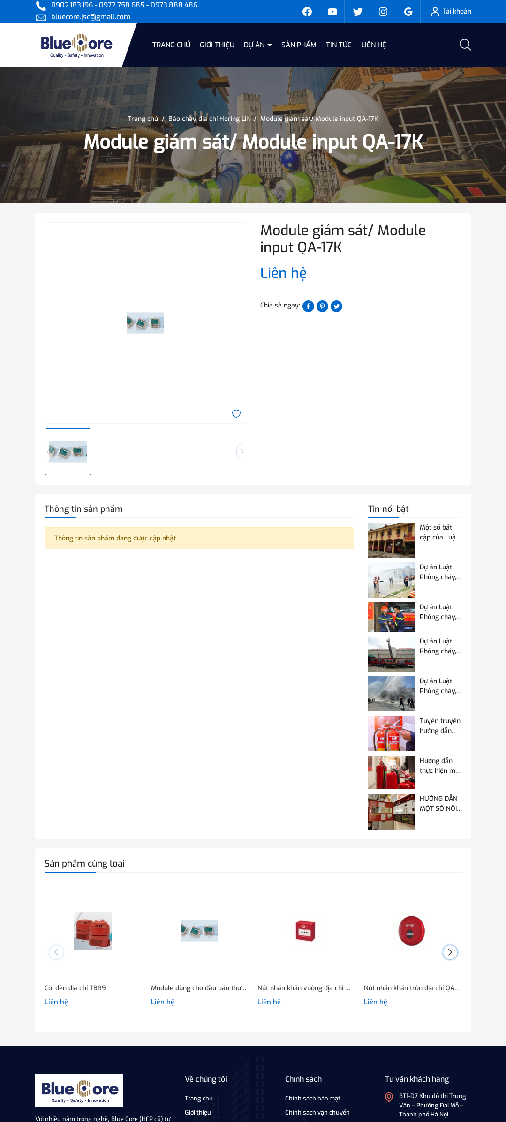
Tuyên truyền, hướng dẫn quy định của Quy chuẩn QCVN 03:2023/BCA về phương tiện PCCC (441, 726)
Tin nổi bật (388, 509)
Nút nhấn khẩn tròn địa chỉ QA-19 (412, 988)
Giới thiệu (217, 45)
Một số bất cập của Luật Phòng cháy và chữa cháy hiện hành (440, 532)
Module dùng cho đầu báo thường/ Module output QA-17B (199, 988)
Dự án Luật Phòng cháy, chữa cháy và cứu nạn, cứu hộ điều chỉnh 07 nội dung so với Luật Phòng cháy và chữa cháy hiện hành (440, 686)
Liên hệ (373, 45)
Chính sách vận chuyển (317, 1112)
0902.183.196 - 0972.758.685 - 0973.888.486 (124, 5)
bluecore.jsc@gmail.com (90, 17)
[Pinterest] (322, 305)
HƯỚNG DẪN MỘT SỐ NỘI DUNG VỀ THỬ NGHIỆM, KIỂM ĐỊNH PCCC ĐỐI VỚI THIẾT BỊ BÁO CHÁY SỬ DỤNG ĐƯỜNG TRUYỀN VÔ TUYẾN (441, 804)
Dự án (255, 45)
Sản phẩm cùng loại (85, 863)
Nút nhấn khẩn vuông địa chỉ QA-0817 (306, 988)
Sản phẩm (299, 45)
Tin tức (339, 45)
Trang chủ (171, 45)
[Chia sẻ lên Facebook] (308, 305)
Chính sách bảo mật (312, 1098)
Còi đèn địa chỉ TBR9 (75, 988)
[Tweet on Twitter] (336, 305)
